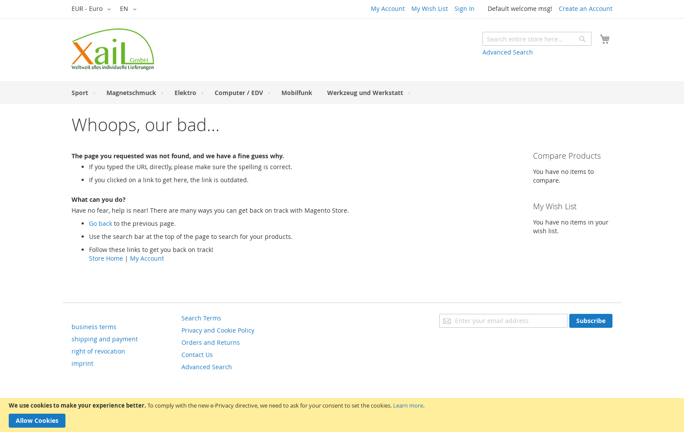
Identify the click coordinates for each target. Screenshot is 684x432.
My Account (388, 8)
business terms (94, 327)
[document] (342, 415)
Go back (100, 223)
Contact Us (197, 354)
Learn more (408, 405)
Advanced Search (507, 52)
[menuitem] (81, 92)
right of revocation (98, 351)
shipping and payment (105, 339)
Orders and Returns (210, 342)
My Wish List (429, 8)
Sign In (465, 8)
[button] (93, 9)
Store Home (106, 258)
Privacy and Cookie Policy (217, 330)
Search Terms (201, 318)
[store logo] (113, 49)
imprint (82, 363)
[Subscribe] (590, 321)
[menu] (342, 92)
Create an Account (585, 8)
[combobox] (537, 39)
